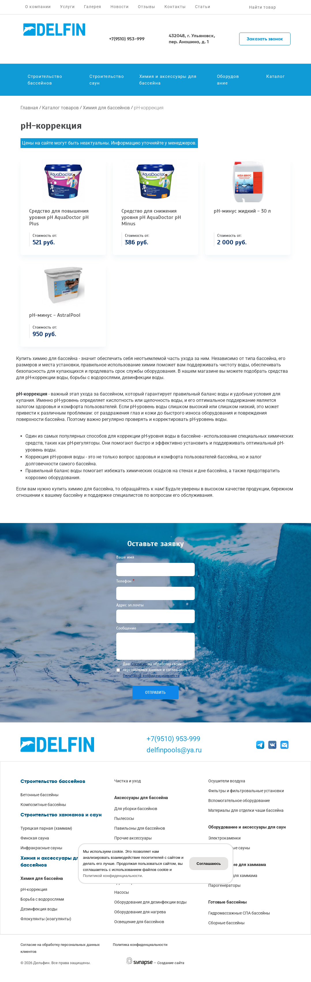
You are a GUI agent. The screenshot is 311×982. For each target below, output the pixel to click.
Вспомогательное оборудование (239, 800)
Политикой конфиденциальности (151, 675)
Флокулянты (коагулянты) (45, 919)
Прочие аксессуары (133, 838)
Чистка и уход (127, 781)
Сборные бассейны (226, 923)
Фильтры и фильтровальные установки (246, 790)
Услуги (67, 6)
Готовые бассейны (227, 902)
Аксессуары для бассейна (141, 797)
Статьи (202, 6)
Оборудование (228, 80)
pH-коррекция (33, 889)
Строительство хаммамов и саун (61, 815)
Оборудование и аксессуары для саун (247, 827)
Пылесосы (124, 818)
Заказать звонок (265, 39)
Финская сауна (34, 838)
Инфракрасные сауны (41, 848)
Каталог (275, 76)
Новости (119, 6)
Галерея (92, 6)
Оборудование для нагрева (140, 912)
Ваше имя (125, 557)
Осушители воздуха (226, 781)
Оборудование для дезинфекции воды (150, 902)
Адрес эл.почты (130, 605)
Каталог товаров (60, 107)
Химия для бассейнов (106, 107)
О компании (38, 6)
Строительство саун (106, 80)
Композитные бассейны (43, 804)
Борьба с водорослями (42, 899)
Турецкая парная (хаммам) (46, 828)
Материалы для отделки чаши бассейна (246, 810)
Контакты (175, 6)
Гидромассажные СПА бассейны (239, 913)
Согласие (139, 663)
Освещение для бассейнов (139, 921)
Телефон (124, 581)
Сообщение (126, 628)
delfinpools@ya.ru (174, 750)
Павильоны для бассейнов (139, 828)
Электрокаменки (224, 838)
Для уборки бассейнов (135, 808)
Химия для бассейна (41, 878)
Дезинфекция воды (38, 909)
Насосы (121, 892)
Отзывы (146, 6)
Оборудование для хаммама (237, 864)
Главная (29, 107)
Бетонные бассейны (39, 794)
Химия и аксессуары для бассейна (167, 80)
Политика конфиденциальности (140, 944)
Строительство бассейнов (45, 80)
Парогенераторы (224, 885)
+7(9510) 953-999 (173, 739)
